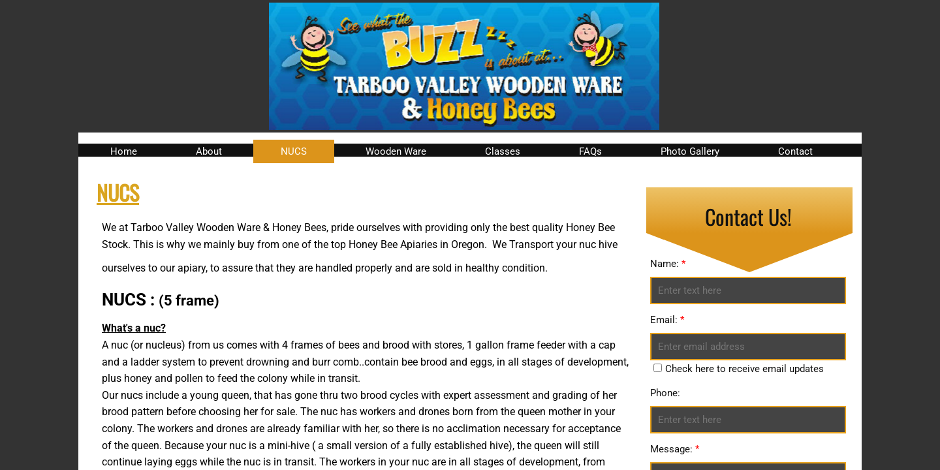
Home (123, 151)
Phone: (665, 393)
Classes (502, 151)
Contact (795, 151)
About (209, 151)
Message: (674, 449)
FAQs (590, 151)
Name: (667, 264)
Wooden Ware (396, 151)
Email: (667, 320)
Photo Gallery (690, 151)
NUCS (294, 151)
